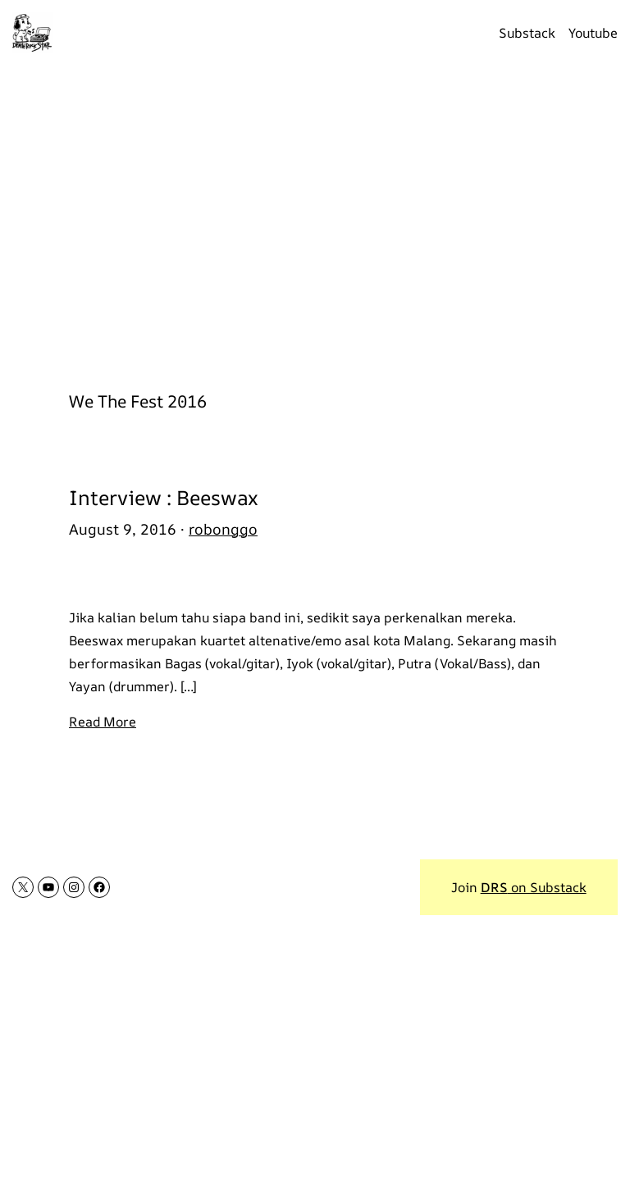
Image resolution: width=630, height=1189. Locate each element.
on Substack (534, 887)
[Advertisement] (315, 219)
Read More (102, 722)
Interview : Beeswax (163, 497)
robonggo (223, 529)
